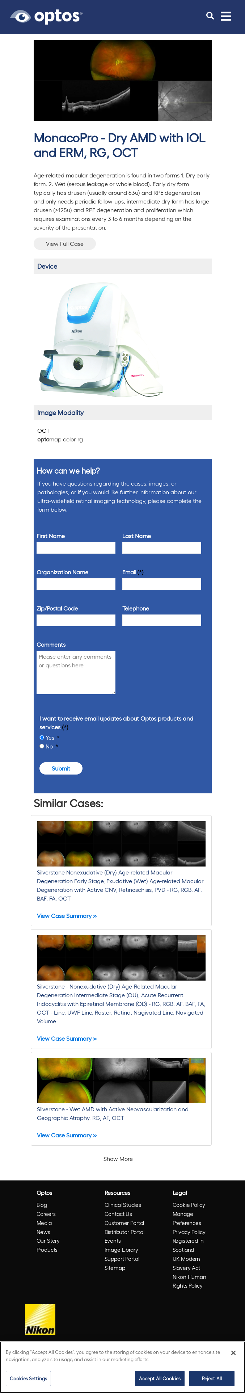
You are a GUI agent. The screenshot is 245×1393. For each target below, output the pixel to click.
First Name (51, 535)
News (43, 1232)
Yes (51, 737)
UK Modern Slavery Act (186, 1263)
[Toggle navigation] (225, 16)
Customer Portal (124, 1223)
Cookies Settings (28, 1378)
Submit (61, 768)
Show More (118, 1158)
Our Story (48, 1240)
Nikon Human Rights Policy (189, 1281)
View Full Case (65, 243)
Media (44, 1223)
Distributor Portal (124, 1232)
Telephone (135, 608)
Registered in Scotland (188, 1245)
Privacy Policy (189, 1232)
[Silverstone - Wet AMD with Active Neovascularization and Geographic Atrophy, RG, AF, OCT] (121, 1099)
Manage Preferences (187, 1218)
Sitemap (115, 1267)
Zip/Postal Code (57, 608)
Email (129, 571)
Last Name (136, 535)
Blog (42, 1204)
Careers (46, 1214)
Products (47, 1249)
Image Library (121, 1249)
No (50, 746)
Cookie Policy (189, 1204)
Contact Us (118, 1214)
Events (113, 1240)
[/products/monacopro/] (100, 339)
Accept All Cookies (160, 1378)
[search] (210, 16)
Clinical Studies (123, 1204)
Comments (51, 644)
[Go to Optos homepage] (46, 16)
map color (60, 439)
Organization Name (62, 571)
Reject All (212, 1378)
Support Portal (122, 1258)
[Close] (233, 1353)
